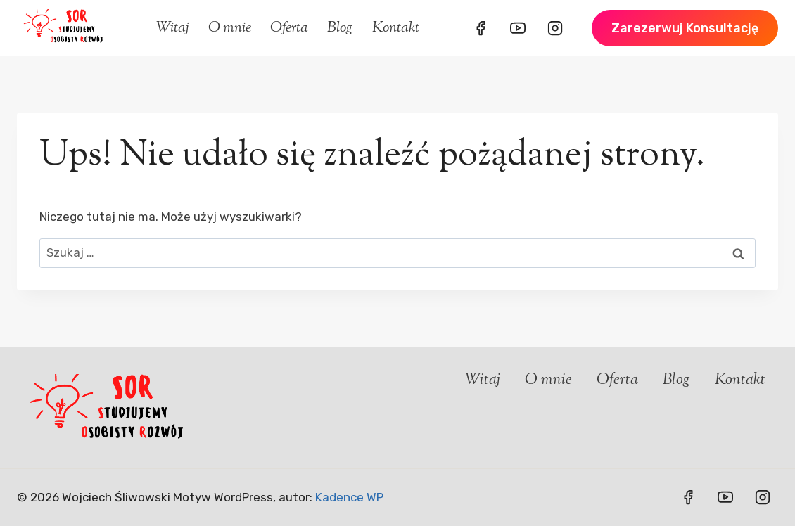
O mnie (229, 28)
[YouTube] (517, 28)
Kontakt (395, 28)
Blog (339, 28)
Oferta (289, 28)
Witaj (172, 28)
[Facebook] (480, 28)
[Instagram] (555, 28)
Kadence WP (349, 497)
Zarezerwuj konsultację (684, 28)
